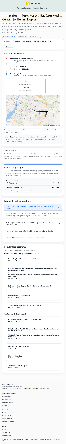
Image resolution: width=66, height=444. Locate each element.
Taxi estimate (27, 41)
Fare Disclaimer (6, 435)
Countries (43, 8)
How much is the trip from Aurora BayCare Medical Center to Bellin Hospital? (30, 207)
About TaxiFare (6, 396)
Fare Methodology (7, 402)
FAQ (50, 41)
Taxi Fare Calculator (24, 8)
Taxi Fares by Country (8, 416)
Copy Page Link (22, 36)
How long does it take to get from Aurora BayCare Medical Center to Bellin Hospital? (30, 223)
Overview (17, 41)
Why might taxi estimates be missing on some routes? (25, 238)
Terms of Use (6, 432)
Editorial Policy (6, 399)
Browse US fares (35, 36)
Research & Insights (8, 421)
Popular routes (9, 46)
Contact (4, 405)
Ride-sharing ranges (40, 41)
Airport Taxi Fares (7, 419)
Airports (36, 8)
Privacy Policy (6, 429)
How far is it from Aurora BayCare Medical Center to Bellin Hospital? (30, 231)
